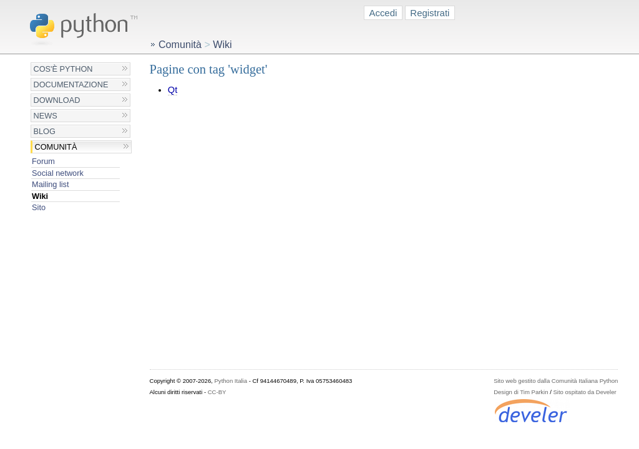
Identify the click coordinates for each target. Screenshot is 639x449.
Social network (58, 173)
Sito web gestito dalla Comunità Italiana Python (556, 380)
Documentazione (71, 84)
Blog (45, 131)
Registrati (429, 12)
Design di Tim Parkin (521, 392)
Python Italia (231, 380)
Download (57, 100)
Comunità (56, 147)
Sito (39, 207)
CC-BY (217, 392)
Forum (43, 161)
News (45, 115)
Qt (172, 90)
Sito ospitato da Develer (585, 392)
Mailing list (50, 184)
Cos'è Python (63, 69)
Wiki (40, 196)
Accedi (383, 12)
